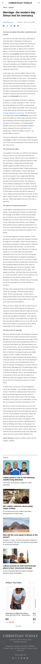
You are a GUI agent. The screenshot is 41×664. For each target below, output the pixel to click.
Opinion (11, 7)
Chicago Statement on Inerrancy (13, 113)
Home (5, 7)
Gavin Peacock (8, 22)
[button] (3, 3)
